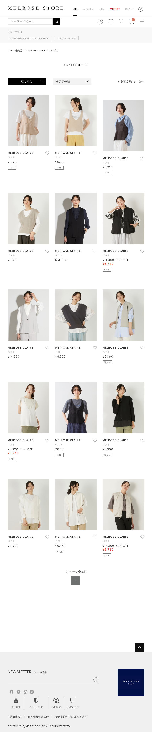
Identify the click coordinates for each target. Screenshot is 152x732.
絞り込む (27, 81)
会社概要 (16, 703)
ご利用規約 (14, 717)
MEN (101, 9)
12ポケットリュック (66, 38)
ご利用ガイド (36, 703)
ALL (75, 9)
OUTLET (115, 9)
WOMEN (88, 9)
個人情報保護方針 (38, 717)
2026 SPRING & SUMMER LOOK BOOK (29, 38)
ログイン (141, 9)
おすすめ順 (62, 81)
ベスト (11, 157)
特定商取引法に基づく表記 (71, 717)
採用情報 (56, 703)
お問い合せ (73, 703)
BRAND (129, 9)
